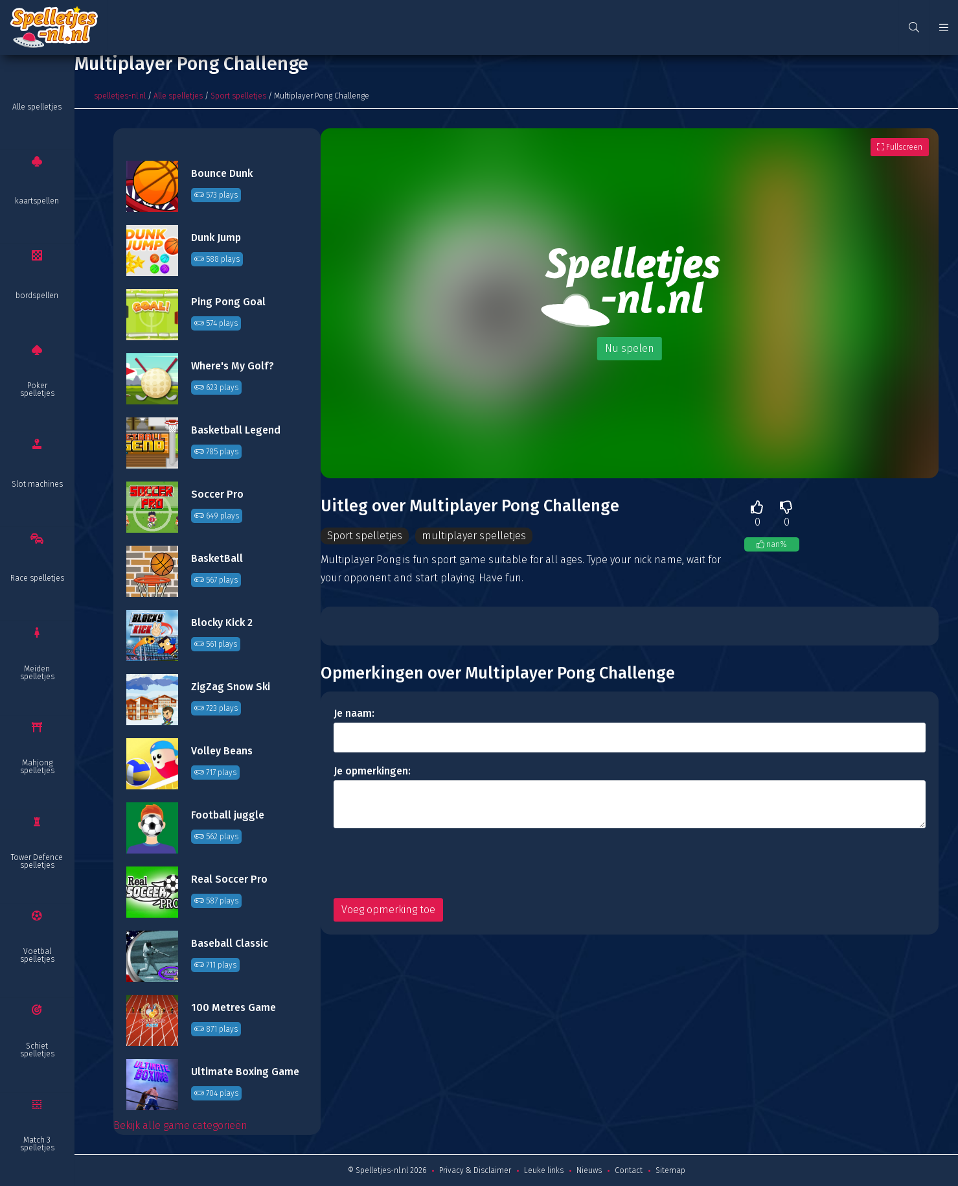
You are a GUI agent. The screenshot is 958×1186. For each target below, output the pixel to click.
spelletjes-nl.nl (120, 95)
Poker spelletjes (37, 389)
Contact (629, 1170)
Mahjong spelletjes (37, 766)
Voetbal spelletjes (37, 955)
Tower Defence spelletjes (37, 861)
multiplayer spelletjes (474, 535)
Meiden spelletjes (37, 672)
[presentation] (432, 863)
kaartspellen (37, 200)
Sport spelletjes (238, 95)
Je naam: (354, 713)
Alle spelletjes (37, 106)
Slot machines (37, 484)
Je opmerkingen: (372, 771)
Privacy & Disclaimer (475, 1170)
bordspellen (37, 295)
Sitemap (670, 1170)
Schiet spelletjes (37, 1049)
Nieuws (589, 1170)
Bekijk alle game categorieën (180, 1125)
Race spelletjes (37, 578)
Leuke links (544, 1170)
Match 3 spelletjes (37, 1143)
